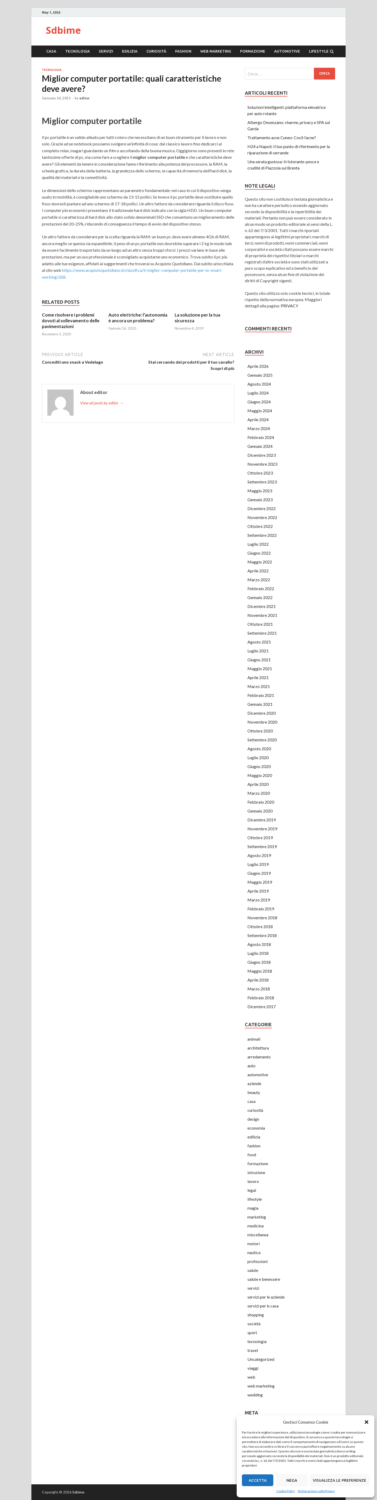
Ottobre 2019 (260, 837)
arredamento (259, 1056)
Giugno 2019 (259, 873)
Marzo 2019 (258, 899)
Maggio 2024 (259, 410)
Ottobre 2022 (260, 526)
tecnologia (77, 51)
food (251, 1154)
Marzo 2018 (258, 988)
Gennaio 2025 (260, 375)
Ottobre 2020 (260, 730)
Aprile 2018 (258, 979)
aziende (254, 1083)
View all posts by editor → (102, 402)
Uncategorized (260, 1359)
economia (256, 1127)
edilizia (129, 51)
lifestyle (319, 51)
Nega (291, 1480)
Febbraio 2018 (260, 997)
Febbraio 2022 (260, 588)
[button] (366, 1422)
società (253, 1323)
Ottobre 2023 (260, 472)
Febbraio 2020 (260, 801)
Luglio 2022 (258, 544)
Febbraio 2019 (260, 908)
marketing (256, 1216)
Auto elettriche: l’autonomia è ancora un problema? (137, 317)
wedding (255, 1394)
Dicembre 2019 (261, 819)
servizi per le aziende (266, 1296)
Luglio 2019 (258, 864)
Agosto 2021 (259, 641)
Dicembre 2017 (261, 1006)
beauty (253, 1092)
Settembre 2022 (262, 535)
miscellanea (257, 1234)
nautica (253, 1252)
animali (253, 1038)
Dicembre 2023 (261, 455)
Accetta (258, 1480)
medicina (255, 1225)
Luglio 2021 (258, 650)
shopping (255, 1314)
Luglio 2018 (258, 953)
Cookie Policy (285, 1491)
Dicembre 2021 (261, 606)
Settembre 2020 (262, 739)
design (253, 1118)
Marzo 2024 (258, 428)
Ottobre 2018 (260, 926)
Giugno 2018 (259, 962)
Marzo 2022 (258, 579)
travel (252, 1350)
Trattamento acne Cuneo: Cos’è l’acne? (281, 137)
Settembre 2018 (262, 935)
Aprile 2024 (258, 419)
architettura (258, 1047)
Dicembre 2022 (261, 508)
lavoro (253, 1181)
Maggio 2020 (259, 775)
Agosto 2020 (259, 748)
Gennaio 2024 (260, 446)
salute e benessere (263, 1279)
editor (84, 98)
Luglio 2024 (258, 392)
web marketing (215, 51)
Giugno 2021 (259, 659)
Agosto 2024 (259, 383)
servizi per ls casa (263, 1305)
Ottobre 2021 (260, 624)
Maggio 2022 (259, 561)
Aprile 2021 (258, 677)
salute (252, 1270)
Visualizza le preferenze (339, 1480)
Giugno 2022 (259, 552)
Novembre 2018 (262, 917)
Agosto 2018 (259, 944)
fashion (183, 51)
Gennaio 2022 (260, 597)
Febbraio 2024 (260, 437)
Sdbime (63, 30)
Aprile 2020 (258, 784)
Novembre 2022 (262, 517)
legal (251, 1190)
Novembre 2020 (262, 721)
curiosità (156, 51)
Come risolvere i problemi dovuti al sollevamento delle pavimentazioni (70, 320)
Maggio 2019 (259, 881)
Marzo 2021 (258, 686)
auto (251, 1065)
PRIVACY (289, 305)
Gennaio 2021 (260, 704)
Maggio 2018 (259, 970)
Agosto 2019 (259, 855)
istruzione (256, 1172)
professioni (257, 1261)
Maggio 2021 (259, 668)
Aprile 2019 (258, 890)
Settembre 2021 (262, 632)
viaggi (252, 1368)
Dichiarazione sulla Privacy (316, 1491)
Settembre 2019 (262, 846)
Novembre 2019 (262, 828)
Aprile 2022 (258, 570)
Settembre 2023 (262, 481)
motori (253, 1243)
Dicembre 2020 (261, 712)
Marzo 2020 (258, 793)
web (251, 1376)
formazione (252, 51)
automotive (287, 51)
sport (252, 1332)
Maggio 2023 (259, 490)
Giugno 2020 (259, 766)
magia (252, 1207)
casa (51, 51)
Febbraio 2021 (260, 695)
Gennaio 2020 (260, 810)
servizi (106, 51)
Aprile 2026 (258, 366)
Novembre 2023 (262, 463)
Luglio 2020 (258, 757)
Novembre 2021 (262, 615)
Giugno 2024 (259, 401)
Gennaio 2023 (260, 499)
